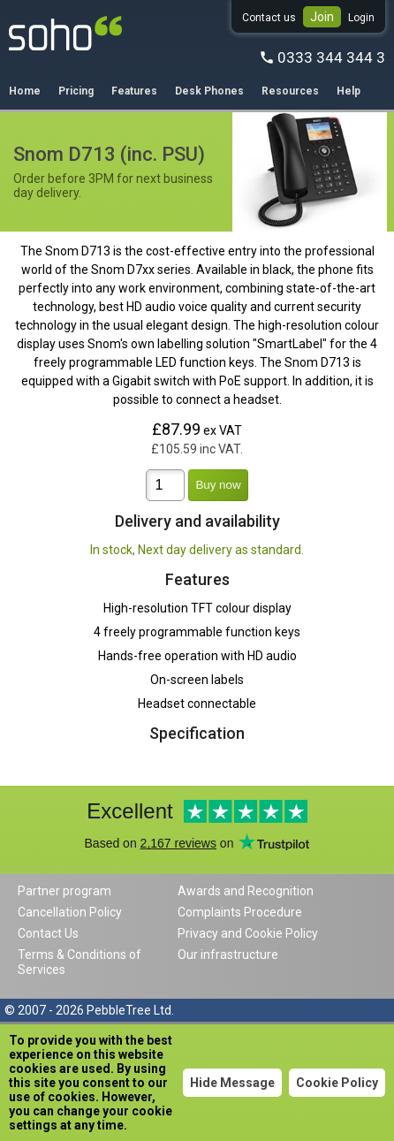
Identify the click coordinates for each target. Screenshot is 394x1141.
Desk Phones (209, 91)
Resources (290, 91)
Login (361, 17)
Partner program (64, 891)
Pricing (76, 91)
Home (25, 91)
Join (322, 17)
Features (134, 91)
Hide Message (232, 1083)
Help (348, 91)
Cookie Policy (337, 1083)
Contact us (269, 17)
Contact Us (48, 933)
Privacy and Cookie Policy (248, 933)
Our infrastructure (228, 954)
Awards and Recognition (246, 891)
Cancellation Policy (70, 912)
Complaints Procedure (240, 912)
